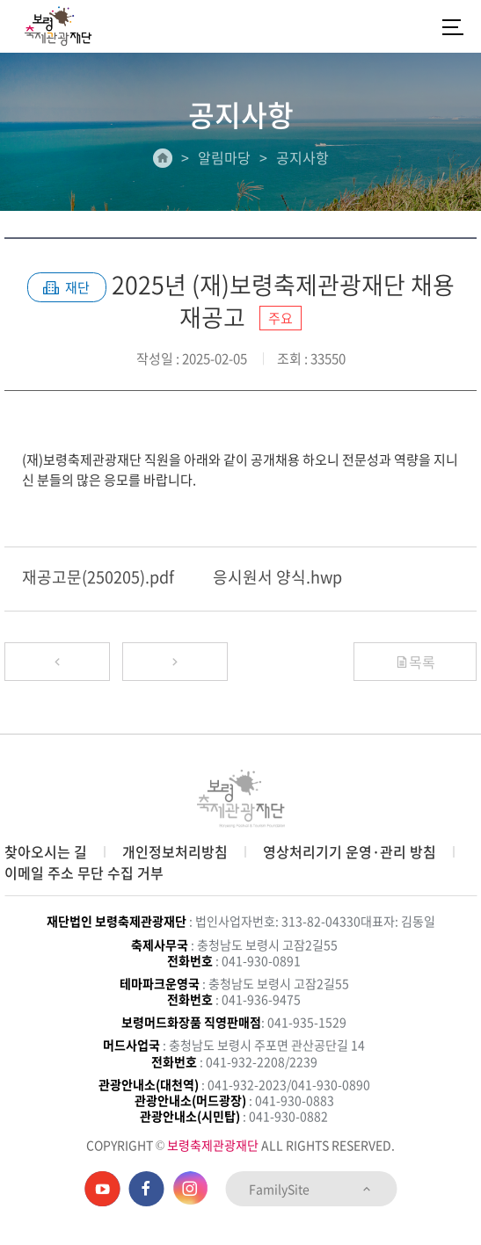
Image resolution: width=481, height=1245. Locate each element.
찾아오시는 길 (45, 851)
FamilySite (311, 1189)
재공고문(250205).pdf (98, 577)
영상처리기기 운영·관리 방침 (349, 851)
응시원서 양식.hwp (277, 577)
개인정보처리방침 (175, 851)
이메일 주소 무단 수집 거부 (84, 872)
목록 (415, 661)
